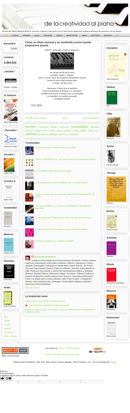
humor (76, 130)
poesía (41, 134)
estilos (45, 131)
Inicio (65, 118)
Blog (5, 317)
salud (69, 134)
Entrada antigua (91, 118)
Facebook (7, 328)
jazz (83, 130)
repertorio (62, 134)
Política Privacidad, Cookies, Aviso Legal (62, 355)
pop (47, 134)
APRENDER (26, 35)
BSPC (77, 348)
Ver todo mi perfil (32, 288)
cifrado (54, 127)
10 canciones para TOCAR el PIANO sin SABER (55, 148)
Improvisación (9, 332)
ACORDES (15, 35)
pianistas (31, 134)
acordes (30, 126)
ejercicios (29, 131)
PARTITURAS (95, 35)
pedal (97, 131)
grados (67, 130)
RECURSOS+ (108, 35)
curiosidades (79, 126)
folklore (60, 131)
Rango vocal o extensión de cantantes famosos (45, 301)
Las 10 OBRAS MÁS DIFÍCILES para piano (53, 171)
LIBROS (84, 35)
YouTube (7, 325)
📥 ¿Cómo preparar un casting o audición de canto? (47, 305)
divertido (94, 127)
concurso (64, 127)
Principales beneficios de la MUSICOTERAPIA (54, 241)
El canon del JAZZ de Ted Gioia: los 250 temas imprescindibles (61, 229)
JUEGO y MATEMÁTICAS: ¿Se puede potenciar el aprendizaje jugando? (65, 159)
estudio (52, 131)
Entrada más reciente (36, 118)
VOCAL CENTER (65, 348)
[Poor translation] (8, 379)
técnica (74, 134)
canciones (43, 127)
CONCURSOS (47, 35)
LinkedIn (7, 321)
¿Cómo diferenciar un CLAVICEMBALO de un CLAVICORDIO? (61, 183)
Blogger (113, 362)
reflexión (53, 134)
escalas (38, 131)
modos (90, 131)
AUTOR (37, 35)
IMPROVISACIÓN (71, 35)
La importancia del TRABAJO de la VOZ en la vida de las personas (63, 218)
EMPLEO (59, 35)
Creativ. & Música (10, 336)
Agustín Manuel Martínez (45, 257)
